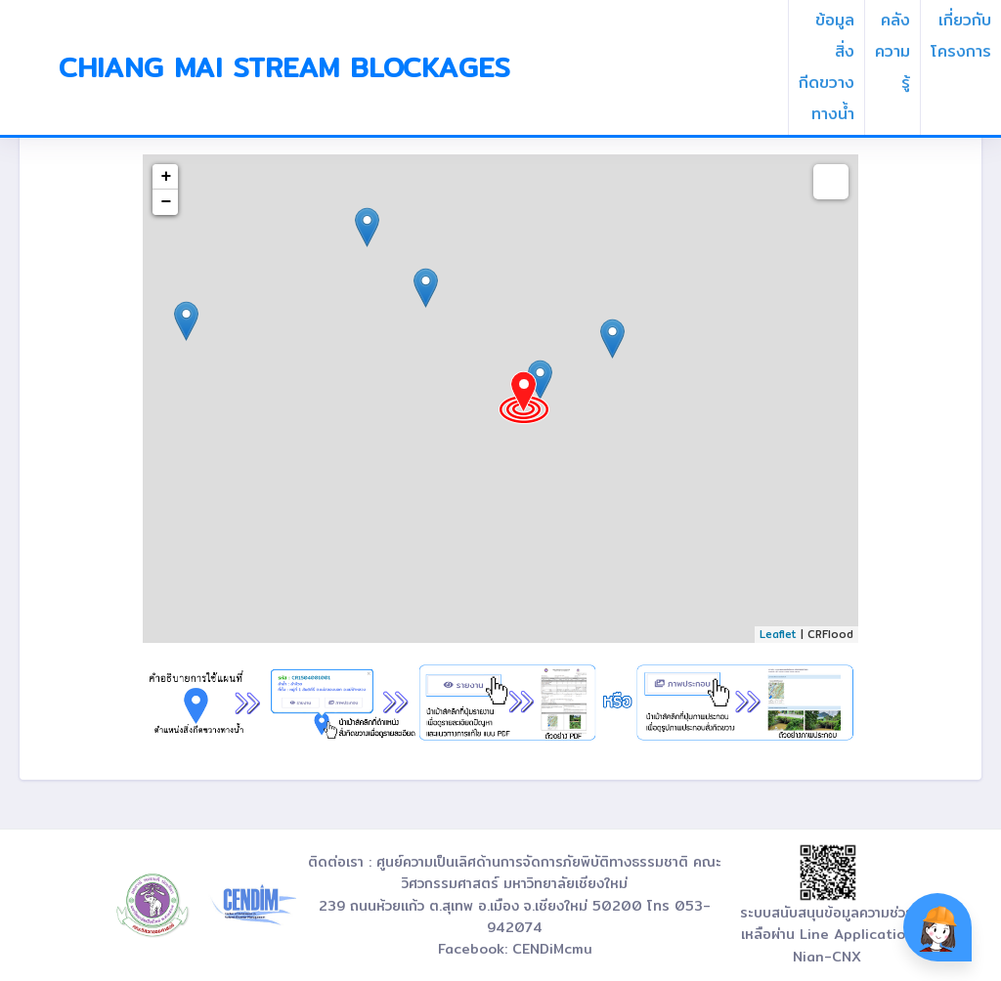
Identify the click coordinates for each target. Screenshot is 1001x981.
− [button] (166, 202)
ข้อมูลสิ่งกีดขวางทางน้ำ (826, 67)
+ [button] (166, 177)
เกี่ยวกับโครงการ (961, 36)
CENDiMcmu (552, 949)
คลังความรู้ (892, 51)
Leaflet (778, 634)
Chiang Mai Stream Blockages (284, 67)
